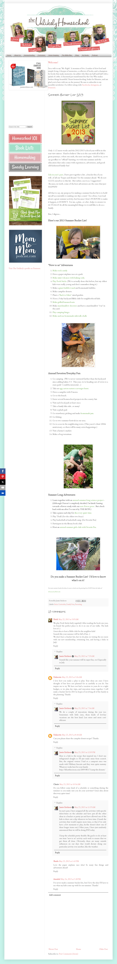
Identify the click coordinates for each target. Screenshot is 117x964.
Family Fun (70, 604)
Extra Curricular (60, 604)
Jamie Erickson (65, 656)
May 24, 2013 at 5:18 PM (71, 879)
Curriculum (41, 55)
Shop (77, 55)
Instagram (95, 85)
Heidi (55, 619)
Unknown (57, 677)
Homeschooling (29, 55)
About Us (17, 55)
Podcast (95, 55)
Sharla (55, 861)
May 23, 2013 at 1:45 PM (69, 861)
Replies (59, 651)
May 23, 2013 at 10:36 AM (69, 784)
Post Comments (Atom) (68, 954)
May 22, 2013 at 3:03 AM (69, 619)
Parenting (78, 604)
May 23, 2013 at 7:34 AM (84, 708)
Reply (55, 646)
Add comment (55, 895)
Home (9, 55)
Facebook (86, 85)
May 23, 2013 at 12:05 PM (84, 752)
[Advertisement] (22, 107)
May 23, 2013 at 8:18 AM (72, 735)
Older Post (103, 949)
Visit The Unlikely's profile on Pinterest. (25, 268)
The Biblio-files (67, 55)
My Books (85, 55)
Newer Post (53, 949)
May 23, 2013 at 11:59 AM (84, 807)
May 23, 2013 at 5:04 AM (72, 677)
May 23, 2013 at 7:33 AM (84, 656)
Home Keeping (53, 55)
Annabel (56, 879)
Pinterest (51, 87)
